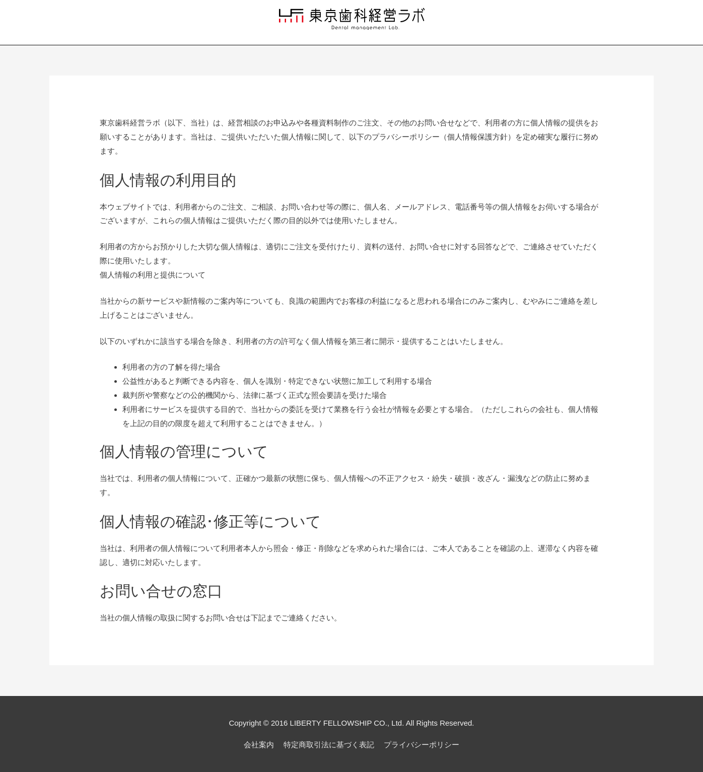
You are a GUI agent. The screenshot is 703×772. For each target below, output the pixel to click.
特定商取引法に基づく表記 (329, 744)
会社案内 (259, 744)
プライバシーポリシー (421, 744)
